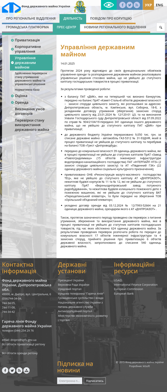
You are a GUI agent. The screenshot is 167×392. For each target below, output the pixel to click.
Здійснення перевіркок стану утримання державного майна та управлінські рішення (31, 78)
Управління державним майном (23, 62)
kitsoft (146, 366)
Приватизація (25, 40)
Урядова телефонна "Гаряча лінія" (81, 293)
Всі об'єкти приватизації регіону (23, 344)
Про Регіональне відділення (31, 18)
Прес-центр (66, 27)
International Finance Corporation (136, 284)
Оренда (19, 102)
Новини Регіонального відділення (115, 27)
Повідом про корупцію (111, 18)
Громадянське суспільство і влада (80, 298)
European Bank (124, 293)
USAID (118, 280)
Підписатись (94, 381)
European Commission (128, 289)
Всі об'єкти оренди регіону (20, 353)
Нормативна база (27, 89)
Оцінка (19, 95)
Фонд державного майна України (46, 6)
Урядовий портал (69, 289)
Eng (159, 5)
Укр (148, 5)
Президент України (71, 280)
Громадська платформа (27, 27)
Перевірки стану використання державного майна (32, 125)
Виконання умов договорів (30, 111)
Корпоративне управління (26, 48)
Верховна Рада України (73, 284)
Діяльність (72, 18)
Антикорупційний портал (75, 311)
